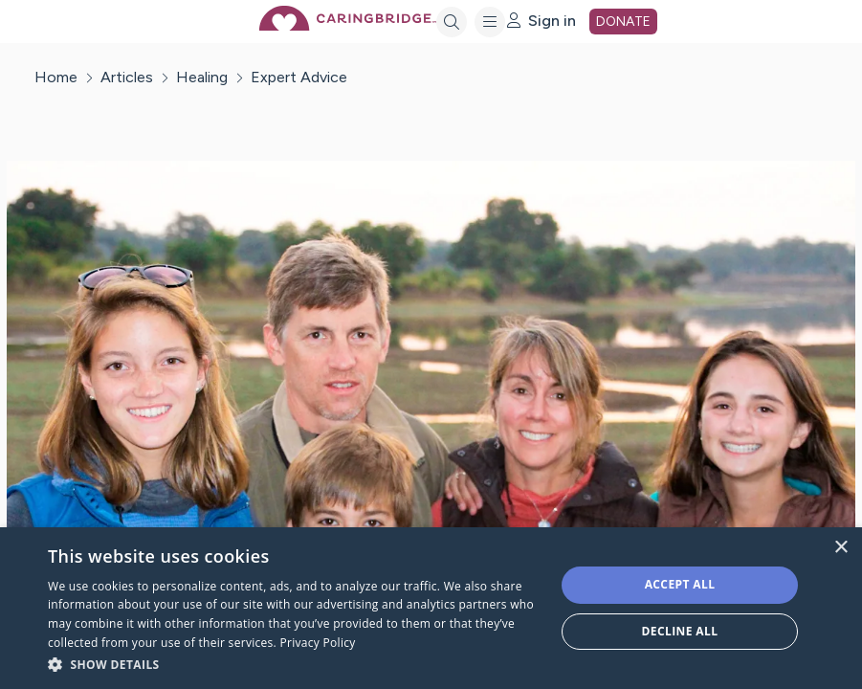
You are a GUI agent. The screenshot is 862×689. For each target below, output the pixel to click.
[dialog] (431, 608)
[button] (294, 664)
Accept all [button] (680, 584)
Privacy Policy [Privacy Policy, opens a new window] (317, 642)
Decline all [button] (680, 631)
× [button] (840, 548)
